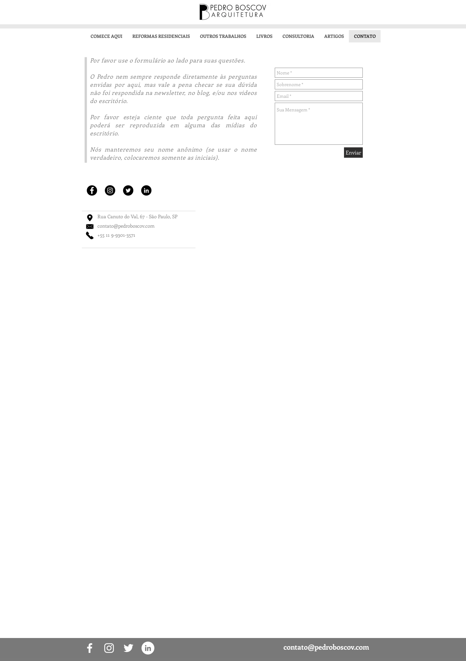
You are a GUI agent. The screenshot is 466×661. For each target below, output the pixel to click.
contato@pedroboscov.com (126, 225)
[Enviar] (353, 152)
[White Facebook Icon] (89, 648)
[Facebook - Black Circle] (92, 190)
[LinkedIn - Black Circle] (146, 190)
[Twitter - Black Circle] (128, 190)
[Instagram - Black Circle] (110, 190)
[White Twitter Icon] (128, 648)
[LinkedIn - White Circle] (147, 648)
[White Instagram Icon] (109, 648)
